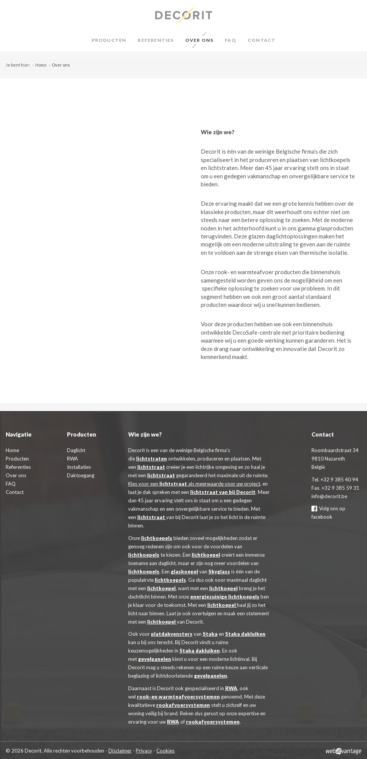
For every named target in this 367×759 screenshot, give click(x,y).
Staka (210, 634)
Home (41, 64)
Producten (109, 40)
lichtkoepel (206, 555)
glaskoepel (184, 571)
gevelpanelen (154, 659)
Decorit (183, 15)
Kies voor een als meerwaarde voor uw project (194, 484)
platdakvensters (171, 634)
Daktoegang (80, 475)
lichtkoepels (156, 538)
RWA (231, 688)
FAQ (230, 40)
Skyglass (219, 571)
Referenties (155, 40)
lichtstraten (151, 459)
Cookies (165, 751)
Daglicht (76, 450)
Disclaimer (120, 751)
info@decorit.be (329, 496)
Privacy (144, 751)
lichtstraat (151, 467)
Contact (261, 40)
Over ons (199, 40)
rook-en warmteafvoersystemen (178, 697)
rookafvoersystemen (183, 705)
